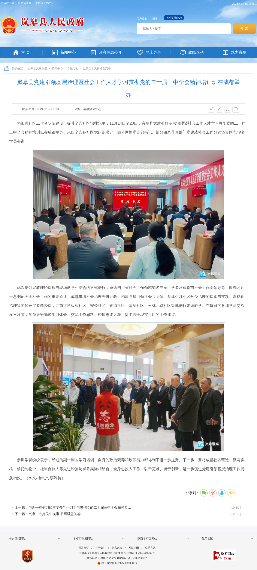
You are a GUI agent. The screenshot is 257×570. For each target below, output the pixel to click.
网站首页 (83, 547)
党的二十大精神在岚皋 (97, 68)
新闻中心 (57, 68)
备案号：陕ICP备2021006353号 (136, 552)
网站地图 (133, 547)
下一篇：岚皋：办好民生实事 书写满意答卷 (48, 514)
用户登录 (142, 18)
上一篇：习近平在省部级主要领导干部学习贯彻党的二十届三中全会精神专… (73, 507)
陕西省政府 (24, 2)
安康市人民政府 (44, 2)
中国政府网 (7, 2)
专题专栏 (72, 68)
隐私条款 (117, 547)
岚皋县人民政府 (37, 68)
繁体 (154, 18)
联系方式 (150, 547)
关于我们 (100, 547)
